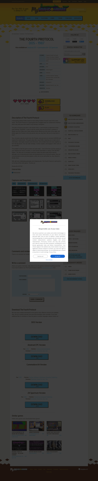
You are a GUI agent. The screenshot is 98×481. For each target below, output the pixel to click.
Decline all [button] (40, 256)
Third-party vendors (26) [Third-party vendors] (48, 241)
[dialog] (49, 240)
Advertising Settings (42, 250)
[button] (49, 260)
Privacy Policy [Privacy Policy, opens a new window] (52, 252)
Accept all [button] (57, 256)
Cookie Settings (44, 252)
